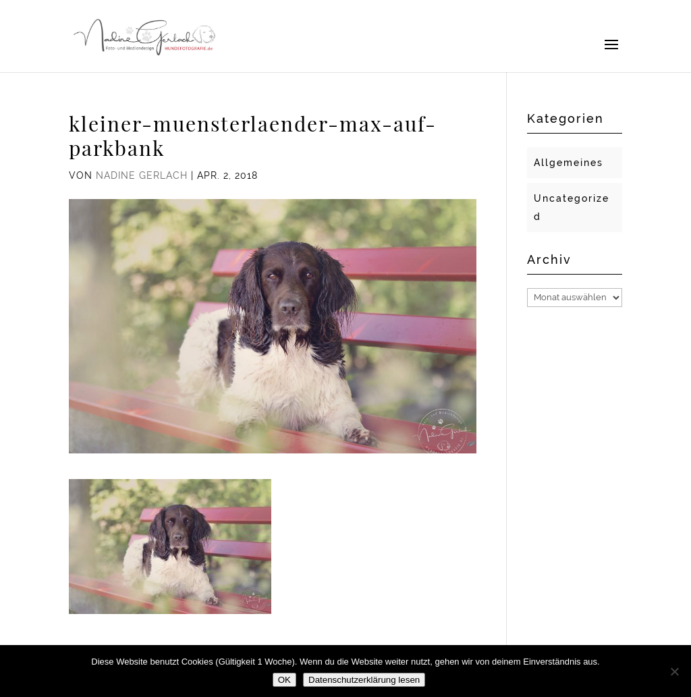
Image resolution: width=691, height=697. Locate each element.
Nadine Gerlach (142, 175)
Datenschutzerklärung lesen (364, 680)
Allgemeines (568, 162)
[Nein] (674, 671)
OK (284, 680)
